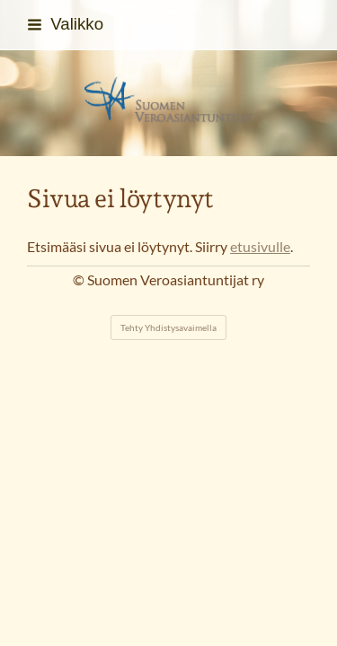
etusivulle (260, 247)
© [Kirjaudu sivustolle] (80, 280)
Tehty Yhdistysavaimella (168, 327)
